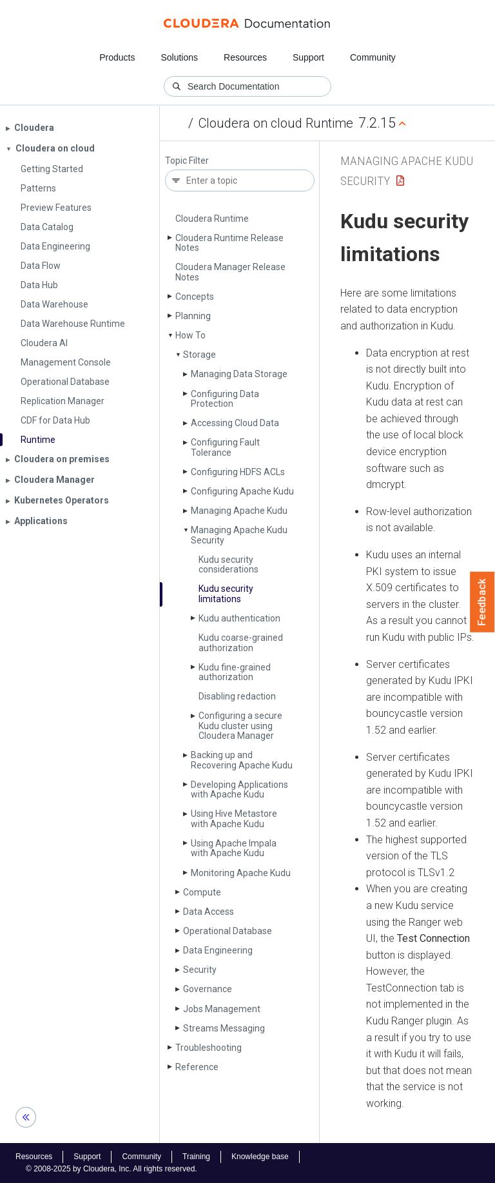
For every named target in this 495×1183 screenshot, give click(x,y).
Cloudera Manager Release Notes (230, 272)
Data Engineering (218, 950)
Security (200, 969)
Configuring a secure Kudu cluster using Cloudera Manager (240, 725)
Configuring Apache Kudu (242, 491)
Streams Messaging (224, 1028)
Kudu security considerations (228, 564)
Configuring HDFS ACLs (238, 472)
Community (373, 57)
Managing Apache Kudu (239, 510)
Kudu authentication (239, 618)
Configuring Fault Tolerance (225, 447)
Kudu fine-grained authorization (235, 672)
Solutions (179, 57)
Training (196, 1156)
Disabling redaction (237, 696)
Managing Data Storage (239, 374)
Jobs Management (221, 1009)
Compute (202, 892)
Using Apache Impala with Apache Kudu (234, 848)
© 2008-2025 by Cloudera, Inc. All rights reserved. (111, 1168)
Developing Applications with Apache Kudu (239, 789)
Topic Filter (187, 161)
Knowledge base (260, 1156)
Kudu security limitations (226, 593)
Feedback (482, 602)
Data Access (208, 911)
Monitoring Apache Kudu (241, 873)
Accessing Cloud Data (235, 423)
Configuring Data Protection (225, 399)
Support (308, 57)
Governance (207, 989)
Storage (199, 354)
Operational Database (227, 931)
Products (117, 57)
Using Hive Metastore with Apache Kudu (234, 818)
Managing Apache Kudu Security (239, 535)
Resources (245, 57)
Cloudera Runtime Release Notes (229, 243)
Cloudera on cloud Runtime (276, 123)
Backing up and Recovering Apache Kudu (242, 760)
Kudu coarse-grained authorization (241, 642)
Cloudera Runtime (212, 218)
